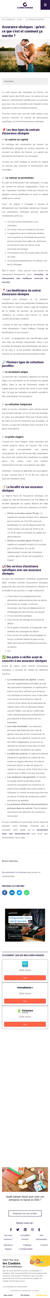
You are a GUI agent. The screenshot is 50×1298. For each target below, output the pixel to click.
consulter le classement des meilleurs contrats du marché (25, 278)
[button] (25, 5)
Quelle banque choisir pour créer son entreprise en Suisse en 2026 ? (25, 1198)
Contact (44, 1245)
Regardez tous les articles (25, 1213)
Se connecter (8, 872)
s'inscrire (22, 872)
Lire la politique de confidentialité (15, 1287)
